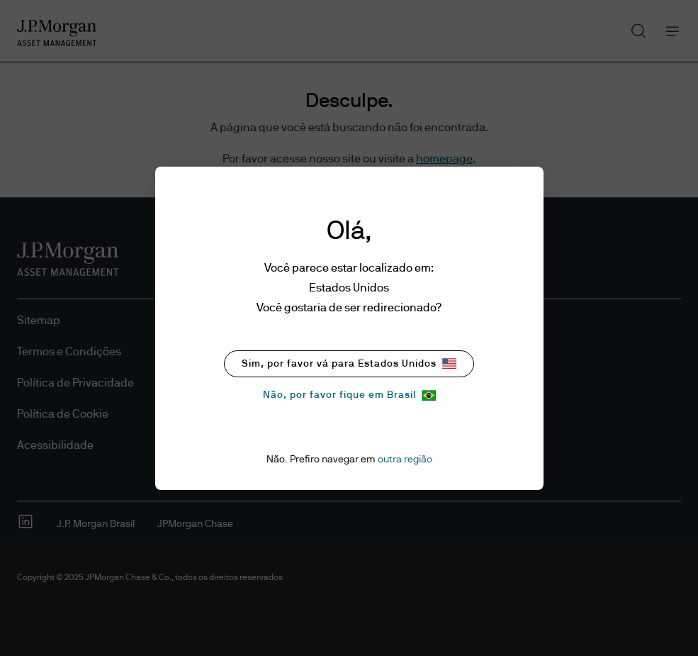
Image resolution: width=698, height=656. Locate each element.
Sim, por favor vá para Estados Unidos (349, 363)
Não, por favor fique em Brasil (349, 395)
